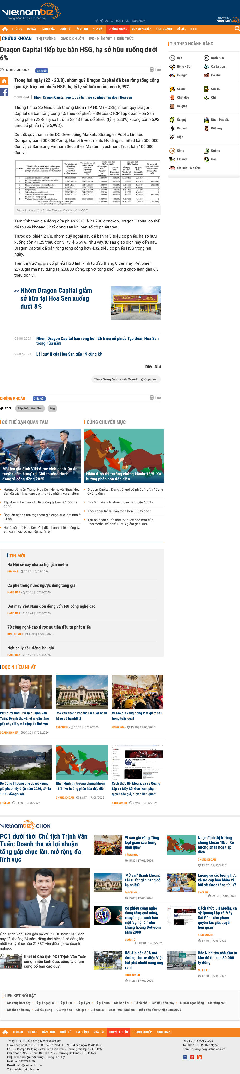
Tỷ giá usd (66, 1003)
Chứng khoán (17, 38)
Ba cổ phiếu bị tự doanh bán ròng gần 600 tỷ (120, 502)
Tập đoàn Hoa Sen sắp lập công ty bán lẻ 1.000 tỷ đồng (40, 504)
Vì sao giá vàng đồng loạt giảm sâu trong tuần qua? (137, 716)
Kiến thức (125, 38)
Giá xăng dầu (216, 1003)
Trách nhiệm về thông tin (23, 1069)
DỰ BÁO (32, 29)
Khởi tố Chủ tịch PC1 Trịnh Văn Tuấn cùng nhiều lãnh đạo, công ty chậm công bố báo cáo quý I (55, 961)
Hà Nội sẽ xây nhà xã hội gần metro (37, 564)
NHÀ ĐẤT (98, 29)
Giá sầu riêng (43, 1010)
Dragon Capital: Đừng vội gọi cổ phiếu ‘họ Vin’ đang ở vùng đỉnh (125, 492)
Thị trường (46, 38)
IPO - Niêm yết (100, 38)
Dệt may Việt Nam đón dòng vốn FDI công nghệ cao (51, 606)
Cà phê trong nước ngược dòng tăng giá (41, 585)
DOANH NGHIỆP (141, 29)
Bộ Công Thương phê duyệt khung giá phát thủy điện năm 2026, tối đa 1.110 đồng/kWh (25, 788)
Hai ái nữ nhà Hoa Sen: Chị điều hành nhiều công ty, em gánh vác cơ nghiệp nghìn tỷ (42, 530)
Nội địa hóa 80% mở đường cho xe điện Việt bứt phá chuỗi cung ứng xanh (144, 960)
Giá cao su (98, 1010)
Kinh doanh (15, 634)
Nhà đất (12, 571)
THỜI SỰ (17, 29)
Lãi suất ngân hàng (191, 1003)
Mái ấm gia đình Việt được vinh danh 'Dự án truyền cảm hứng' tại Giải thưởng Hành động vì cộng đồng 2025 (40, 474)
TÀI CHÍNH (81, 29)
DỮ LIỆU (181, 29)
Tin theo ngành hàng (191, 44)
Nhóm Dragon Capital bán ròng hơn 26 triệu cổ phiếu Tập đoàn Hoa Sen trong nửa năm (97, 341)
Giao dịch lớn (72, 38)
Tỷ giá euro (102, 1003)
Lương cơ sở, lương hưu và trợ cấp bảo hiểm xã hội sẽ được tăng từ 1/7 (217, 880)
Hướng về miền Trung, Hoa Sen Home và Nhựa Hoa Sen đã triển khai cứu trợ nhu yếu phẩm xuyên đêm (42, 492)
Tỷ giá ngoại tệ (45, 1003)
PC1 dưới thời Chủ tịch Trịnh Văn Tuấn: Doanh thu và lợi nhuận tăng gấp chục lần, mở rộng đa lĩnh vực (24, 718)
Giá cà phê (140, 1003)
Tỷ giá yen (84, 1003)
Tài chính (62, 727)
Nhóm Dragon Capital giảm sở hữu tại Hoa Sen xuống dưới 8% (56, 298)
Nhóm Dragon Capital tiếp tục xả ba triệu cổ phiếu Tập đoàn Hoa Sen (83, 97)
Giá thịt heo (64, 1010)
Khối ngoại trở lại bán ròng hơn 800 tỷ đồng (119, 511)
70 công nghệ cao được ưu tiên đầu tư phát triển (49, 627)
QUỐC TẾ (65, 29)
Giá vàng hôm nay (19, 1003)
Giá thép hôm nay (18, 1010)
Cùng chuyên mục (106, 422)
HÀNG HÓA (48, 29)
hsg (52, 408)
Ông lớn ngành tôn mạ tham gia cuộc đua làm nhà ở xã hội (42, 517)
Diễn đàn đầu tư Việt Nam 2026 (160, 1010)
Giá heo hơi (121, 1003)
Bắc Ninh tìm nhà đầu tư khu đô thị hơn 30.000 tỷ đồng (217, 958)
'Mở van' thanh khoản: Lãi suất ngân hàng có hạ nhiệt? (81, 716)
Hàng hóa (13, 592)
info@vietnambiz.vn (29, 1065)
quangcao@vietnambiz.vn (208, 1049)
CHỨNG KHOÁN (118, 29)
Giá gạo (81, 1010)
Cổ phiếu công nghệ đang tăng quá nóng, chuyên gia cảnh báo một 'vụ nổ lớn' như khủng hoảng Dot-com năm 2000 (143, 920)
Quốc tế (130, 939)
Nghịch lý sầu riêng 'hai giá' (30, 648)
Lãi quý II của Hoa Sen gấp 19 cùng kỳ (69, 354)
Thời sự (5, 803)
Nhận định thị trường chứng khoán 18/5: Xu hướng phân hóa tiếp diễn (123, 477)
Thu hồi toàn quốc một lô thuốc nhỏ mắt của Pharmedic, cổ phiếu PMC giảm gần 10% (120, 522)
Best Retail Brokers (122, 1010)
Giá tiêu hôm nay (163, 1003)
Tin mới (17, 556)
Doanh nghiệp (9, 732)
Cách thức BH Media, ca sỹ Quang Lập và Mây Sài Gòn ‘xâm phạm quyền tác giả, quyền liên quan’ (136, 788)
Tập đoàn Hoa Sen (30, 408)
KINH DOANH (164, 29)
